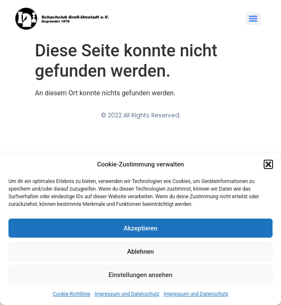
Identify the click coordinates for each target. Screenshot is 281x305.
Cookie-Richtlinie (71, 294)
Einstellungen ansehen (140, 275)
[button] (268, 164)
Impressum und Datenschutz (127, 294)
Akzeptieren (140, 228)
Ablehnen (140, 251)
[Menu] (253, 18)
